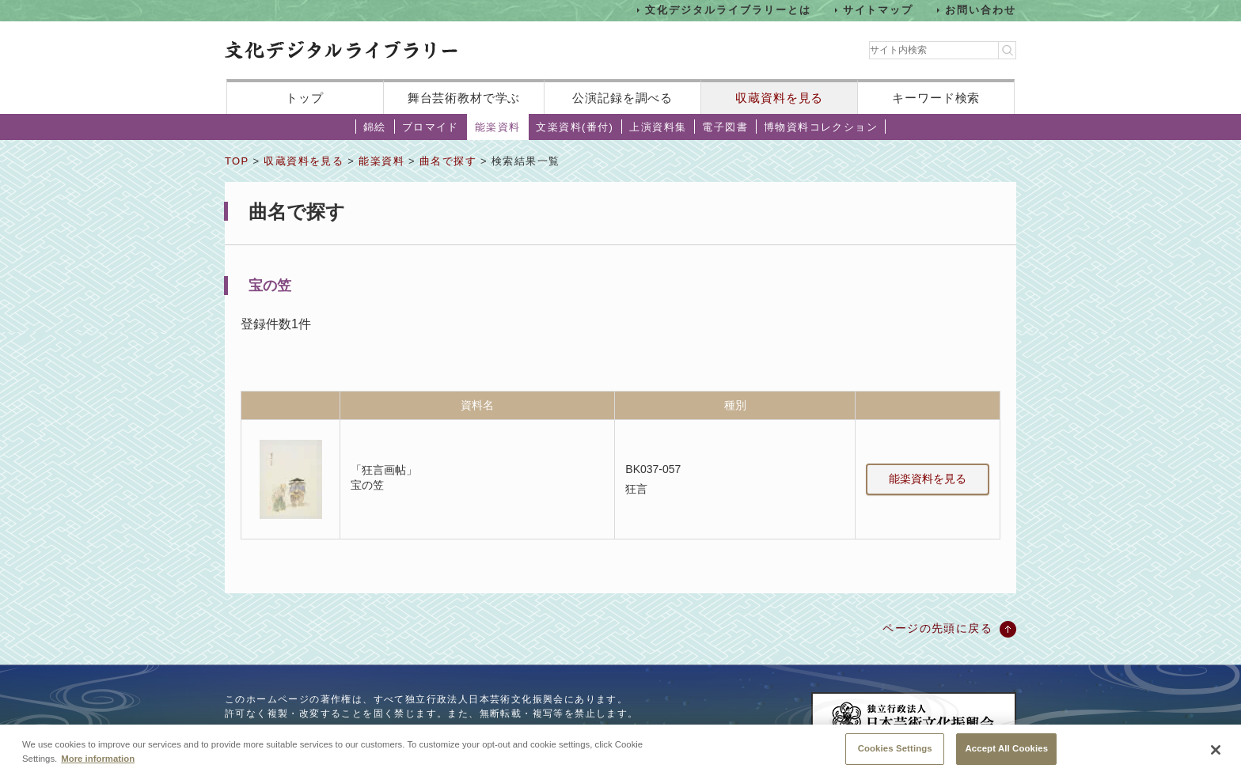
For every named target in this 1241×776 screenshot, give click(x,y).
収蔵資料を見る (779, 97)
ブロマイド (430, 127)
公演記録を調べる (622, 97)
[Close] (1215, 752)
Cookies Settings (895, 750)
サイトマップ (878, 10)
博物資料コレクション (821, 127)
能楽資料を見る (927, 478)
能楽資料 (498, 127)
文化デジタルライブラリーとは (727, 10)
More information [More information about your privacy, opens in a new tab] (98, 760)
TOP (237, 161)
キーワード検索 (936, 97)
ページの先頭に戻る (937, 628)
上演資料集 (657, 127)
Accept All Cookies (1006, 750)
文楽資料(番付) (574, 127)
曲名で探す (447, 161)
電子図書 (725, 127)
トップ (305, 97)
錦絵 (374, 127)
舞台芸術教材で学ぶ (464, 97)
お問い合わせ (980, 10)
